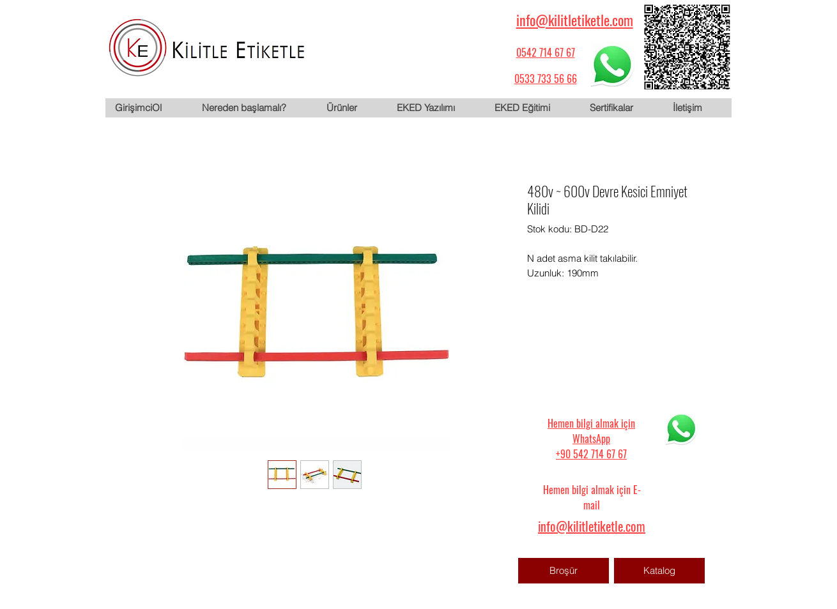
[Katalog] (659, 570)
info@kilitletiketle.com (574, 20)
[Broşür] (563, 570)
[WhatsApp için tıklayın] (612, 64)
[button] (351, 107)
